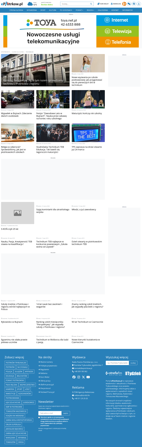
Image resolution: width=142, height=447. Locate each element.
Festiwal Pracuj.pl (47, 392)
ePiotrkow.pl (5, 52)
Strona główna (16, 10)
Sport (42, 10)
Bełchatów (22, 376)
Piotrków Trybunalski (16, 363)
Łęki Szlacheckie (13, 402)
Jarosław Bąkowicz (14, 429)
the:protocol (45, 388)
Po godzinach (66, 10)
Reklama (43, 373)
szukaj (133, 363)
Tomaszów (10, 442)
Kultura (52, 10)
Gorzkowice (28, 402)
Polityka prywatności (48, 366)
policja (9, 371)
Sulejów (18, 371)
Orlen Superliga (13, 424)
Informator (127, 10)
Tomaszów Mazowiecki (16, 411)
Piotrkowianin (12, 398)
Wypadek (29, 371)
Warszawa (10, 438)
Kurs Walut (103, 4)
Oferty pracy (45, 381)
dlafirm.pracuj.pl (47, 384)
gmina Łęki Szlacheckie (16, 433)
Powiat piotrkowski (15, 380)
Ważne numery (46, 362)
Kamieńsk (10, 389)
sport (19, 389)
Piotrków (10, 367)
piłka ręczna (11, 385)
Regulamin (44, 369)
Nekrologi (116, 4)
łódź (27, 389)
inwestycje (10, 393)
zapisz (65, 413)
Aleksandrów (24, 393)
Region (90, 10)
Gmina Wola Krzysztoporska (19, 420)
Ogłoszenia (103, 10)
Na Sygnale (22, 367)
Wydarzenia (32, 10)
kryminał (22, 438)
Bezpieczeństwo (27, 385)
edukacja (10, 376)
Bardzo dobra (47, 4)
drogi (21, 442)
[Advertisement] (53, 174)
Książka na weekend (15, 415)
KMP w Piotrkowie (14, 407)
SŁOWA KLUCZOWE (18, 52)
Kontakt (115, 10)
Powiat (79, 10)
